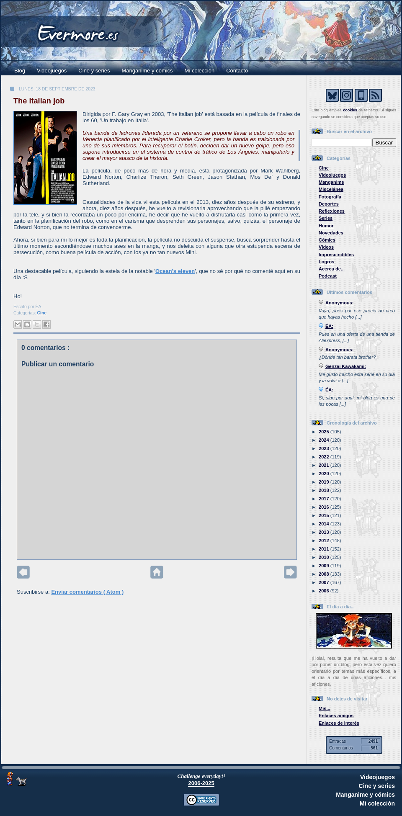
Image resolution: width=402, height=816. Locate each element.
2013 (324, 532)
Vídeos (326, 247)
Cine (42, 313)
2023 (324, 448)
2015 (324, 515)
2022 (324, 456)
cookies (350, 110)
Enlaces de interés (339, 723)
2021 (324, 465)
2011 (324, 548)
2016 (324, 507)
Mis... (324, 708)
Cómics (327, 239)
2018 (324, 490)
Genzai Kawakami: (345, 366)
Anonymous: (339, 302)
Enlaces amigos (336, 715)
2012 (324, 540)
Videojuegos (52, 70)
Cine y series (94, 70)
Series (325, 218)
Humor (326, 225)
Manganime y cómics (147, 70)
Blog (19, 70)
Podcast (328, 275)
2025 (324, 431)
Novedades (331, 232)
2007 (324, 582)
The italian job (38, 101)
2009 (324, 565)
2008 (324, 574)
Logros (326, 261)
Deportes (329, 203)
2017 (324, 498)
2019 (324, 481)
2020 (324, 473)
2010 (324, 557)
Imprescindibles (336, 254)
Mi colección (200, 70)
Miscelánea (331, 189)
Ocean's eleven (175, 271)
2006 (324, 590)
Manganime (331, 182)
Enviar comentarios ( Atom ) (87, 592)
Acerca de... (332, 268)
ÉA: (329, 326)
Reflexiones (332, 211)
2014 (324, 523)
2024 (324, 440)
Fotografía (330, 196)
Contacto (237, 70)
